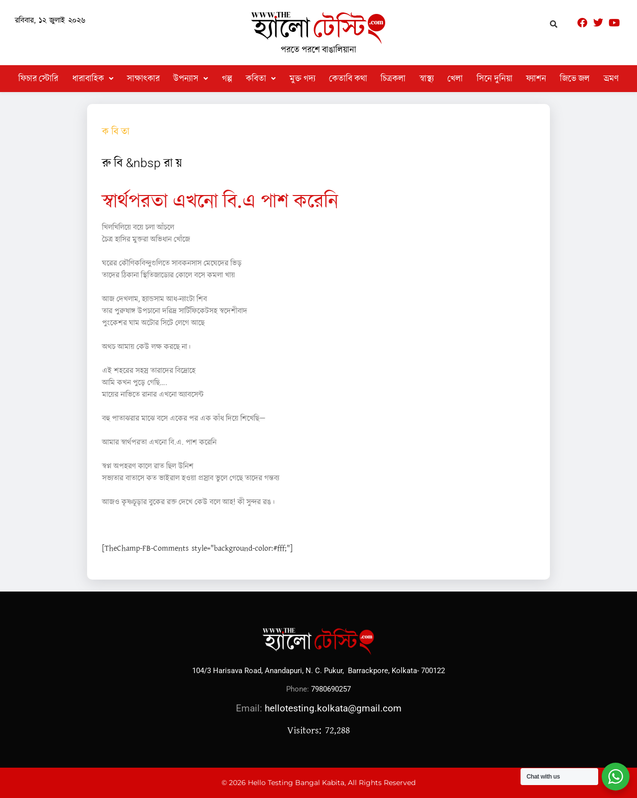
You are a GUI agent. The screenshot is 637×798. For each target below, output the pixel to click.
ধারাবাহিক (92, 78)
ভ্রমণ (611, 78)
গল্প (227, 78)
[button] (92, 79)
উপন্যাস (190, 78)
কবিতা (261, 78)
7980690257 (331, 689)
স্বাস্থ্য (427, 78)
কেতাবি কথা (348, 78)
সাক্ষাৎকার (143, 78)
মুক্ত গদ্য (303, 78)
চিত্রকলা (393, 78)
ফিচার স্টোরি (38, 78)
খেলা (455, 78)
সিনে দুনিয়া (495, 78)
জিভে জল (575, 78)
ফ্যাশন (536, 78)
